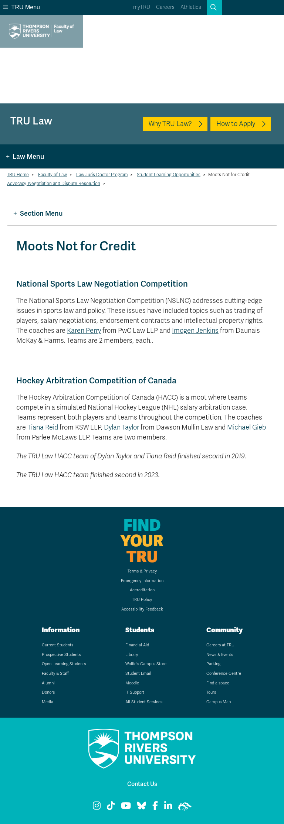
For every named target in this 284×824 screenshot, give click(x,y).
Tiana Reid (42, 427)
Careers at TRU (220, 645)
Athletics (190, 7)
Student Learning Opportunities (168, 174)
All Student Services (143, 702)
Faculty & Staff (55, 673)
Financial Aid (137, 645)
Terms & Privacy (142, 571)
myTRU (141, 7)
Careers (165, 7)
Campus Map (218, 702)
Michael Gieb (246, 427)
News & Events (219, 654)
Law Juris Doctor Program (102, 174)
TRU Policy (142, 599)
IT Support (134, 692)
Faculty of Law (52, 174)
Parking (213, 663)
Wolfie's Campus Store (145, 663)
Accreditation (142, 590)
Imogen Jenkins (195, 330)
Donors (48, 692)
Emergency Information (142, 580)
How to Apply (235, 124)
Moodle (132, 683)
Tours (211, 692)
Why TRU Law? (170, 124)
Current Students (57, 645)
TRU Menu (21, 7)
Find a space (217, 683)
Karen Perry (84, 330)
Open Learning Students (64, 663)
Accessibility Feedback (142, 609)
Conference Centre (223, 673)
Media (47, 702)
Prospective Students (61, 654)
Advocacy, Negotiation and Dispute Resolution (53, 183)
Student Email (138, 673)
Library (131, 654)
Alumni (48, 683)
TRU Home (18, 174)
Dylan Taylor (121, 427)
